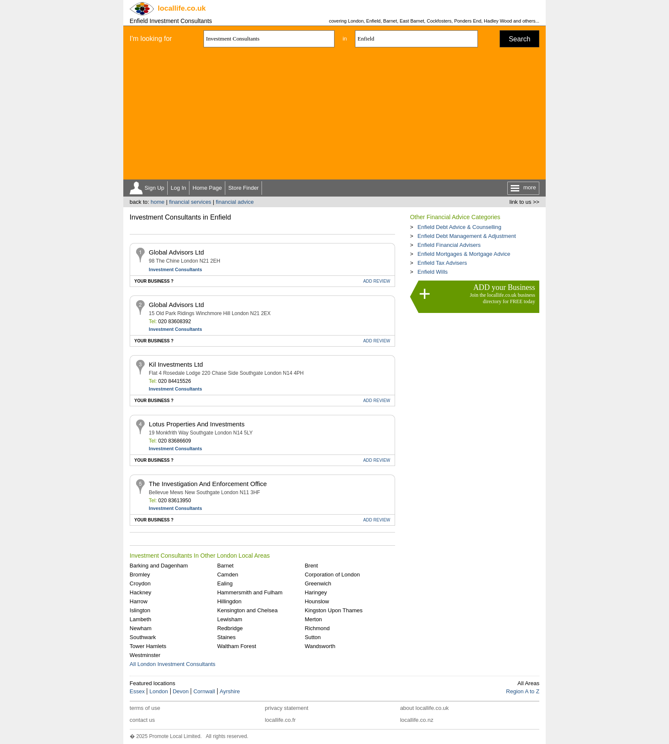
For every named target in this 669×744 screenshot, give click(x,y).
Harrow (139, 601)
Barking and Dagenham (159, 565)
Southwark (143, 637)
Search (519, 39)
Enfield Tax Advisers (442, 263)
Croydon (140, 583)
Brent (311, 565)
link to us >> (524, 202)
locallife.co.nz (416, 720)
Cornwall (204, 691)
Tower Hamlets (148, 646)
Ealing (225, 583)
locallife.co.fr (280, 720)
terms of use (145, 708)
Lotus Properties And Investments (196, 424)
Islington (140, 610)
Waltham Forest (236, 646)
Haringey (316, 592)
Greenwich (318, 583)
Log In (178, 188)
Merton (313, 619)
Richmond (317, 628)
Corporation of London (332, 574)
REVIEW (376, 281)
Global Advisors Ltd (176, 252)
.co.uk (182, 8)
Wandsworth (320, 646)
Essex (137, 691)
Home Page (207, 188)
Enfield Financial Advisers (448, 245)
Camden (227, 574)
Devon (181, 691)
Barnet (225, 565)
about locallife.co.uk (424, 708)
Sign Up (154, 188)
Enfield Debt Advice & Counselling (459, 227)
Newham (140, 628)
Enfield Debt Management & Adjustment (466, 236)
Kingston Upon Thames (334, 610)
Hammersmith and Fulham (249, 592)
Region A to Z (522, 691)
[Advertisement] (334, 115)
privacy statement (286, 708)
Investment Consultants (175, 269)
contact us (142, 720)
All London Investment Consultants (172, 664)
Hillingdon (229, 601)
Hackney (140, 592)
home (158, 202)
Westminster (145, 655)
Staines (226, 637)
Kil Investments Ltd (176, 364)
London (158, 691)
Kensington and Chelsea (247, 610)
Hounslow (317, 601)
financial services (190, 202)
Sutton (313, 637)
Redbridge (230, 628)
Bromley (140, 574)
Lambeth (140, 619)
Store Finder (243, 188)
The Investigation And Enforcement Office (208, 483)
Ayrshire (230, 691)
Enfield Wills (432, 272)
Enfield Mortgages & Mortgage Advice (463, 254)
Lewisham (229, 619)
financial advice (235, 202)
